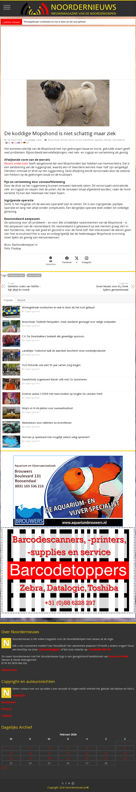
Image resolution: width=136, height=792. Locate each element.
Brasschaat (54, 139)
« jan (4, 767)
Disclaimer (8, 702)
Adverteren (9, 670)
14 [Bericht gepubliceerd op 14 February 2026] (105, 753)
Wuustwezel (119, 139)
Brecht (64, 139)
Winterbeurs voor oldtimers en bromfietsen (47, 422)
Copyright (19, 695)
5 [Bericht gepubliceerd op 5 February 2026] (68, 748)
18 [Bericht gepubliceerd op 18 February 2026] (49, 758)
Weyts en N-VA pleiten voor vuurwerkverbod (47, 408)
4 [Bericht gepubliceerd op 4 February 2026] (49, 748)
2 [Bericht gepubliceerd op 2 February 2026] (11, 748)
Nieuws (108, 139)
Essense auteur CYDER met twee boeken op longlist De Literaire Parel (62, 393)
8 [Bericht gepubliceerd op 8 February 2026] (125, 748)
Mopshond (34, 275)
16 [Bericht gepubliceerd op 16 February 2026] (11, 758)
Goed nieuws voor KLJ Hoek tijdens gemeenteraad (110, 286)
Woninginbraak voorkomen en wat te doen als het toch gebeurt (55, 21)
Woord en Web (118, 656)
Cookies (6, 715)
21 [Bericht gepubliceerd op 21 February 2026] (105, 758)
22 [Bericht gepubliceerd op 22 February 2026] (125, 758)
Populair (8, 300)
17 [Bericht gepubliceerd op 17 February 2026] (30, 758)
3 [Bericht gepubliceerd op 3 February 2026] (30, 748)
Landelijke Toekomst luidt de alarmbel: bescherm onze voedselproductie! (64, 350)
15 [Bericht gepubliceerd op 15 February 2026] (125, 753)
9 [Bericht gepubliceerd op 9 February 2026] (11, 753)
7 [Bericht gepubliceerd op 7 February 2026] (106, 748)
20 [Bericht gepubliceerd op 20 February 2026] (87, 758)
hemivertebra (16, 275)
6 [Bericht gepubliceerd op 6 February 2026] (87, 748)
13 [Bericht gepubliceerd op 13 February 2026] (87, 753)
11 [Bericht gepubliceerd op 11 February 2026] (49, 753)
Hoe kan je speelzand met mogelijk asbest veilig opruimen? (56, 437)
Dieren (71, 139)
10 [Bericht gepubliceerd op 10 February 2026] (30, 753)
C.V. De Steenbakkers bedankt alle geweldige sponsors (53, 336)
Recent (21, 300)
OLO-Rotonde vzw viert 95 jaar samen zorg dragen (51, 365)
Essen (79, 139)
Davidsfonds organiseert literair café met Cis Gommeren (54, 379)
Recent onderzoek (16, 163)
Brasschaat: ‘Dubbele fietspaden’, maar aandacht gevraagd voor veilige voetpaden (69, 321)
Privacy (6, 709)
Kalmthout (88, 139)
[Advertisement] (68, 53)
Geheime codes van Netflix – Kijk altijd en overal (26, 286)
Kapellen (98, 139)
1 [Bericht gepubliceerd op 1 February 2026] (125, 743)
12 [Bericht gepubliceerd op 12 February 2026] (68, 753)
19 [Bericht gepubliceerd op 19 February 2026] (68, 758)
